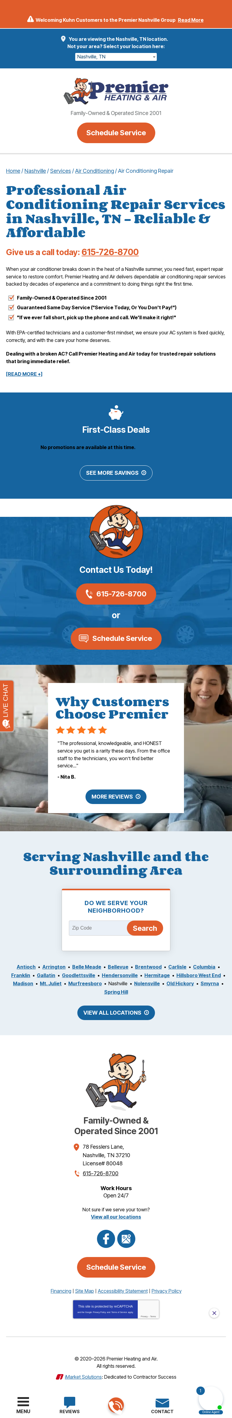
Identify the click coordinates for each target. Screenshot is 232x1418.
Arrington (54, 966)
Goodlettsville (78, 974)
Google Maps (126, 1236)
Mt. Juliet (51, 982)
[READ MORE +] (24, 374)
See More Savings (112, 473)
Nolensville (147, 982)
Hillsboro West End (198, 974)
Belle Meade (86, 966)
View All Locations (112, 1011)
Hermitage (157, 974)
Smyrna (210, 982)
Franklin (20, 974)
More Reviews (112, 796)
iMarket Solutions (83, 1373)
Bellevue (118, 966)
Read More (191, 20)
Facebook (106, 1236)
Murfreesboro (85, 982)
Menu (23, 1411)
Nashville (35, 171)
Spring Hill (116, 990)
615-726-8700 (115, 1405)
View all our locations (116, 1214)
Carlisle (177, 966)
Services (60, 171)
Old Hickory (180, 982)
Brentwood (148, 966)
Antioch (26, 966)
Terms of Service (119, 1309)
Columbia (204, 966)
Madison (23, 982)
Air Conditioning (94, 171)
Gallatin (46, 974)
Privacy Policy (99, 1309)
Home (13, 171)
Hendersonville (120, 974)
